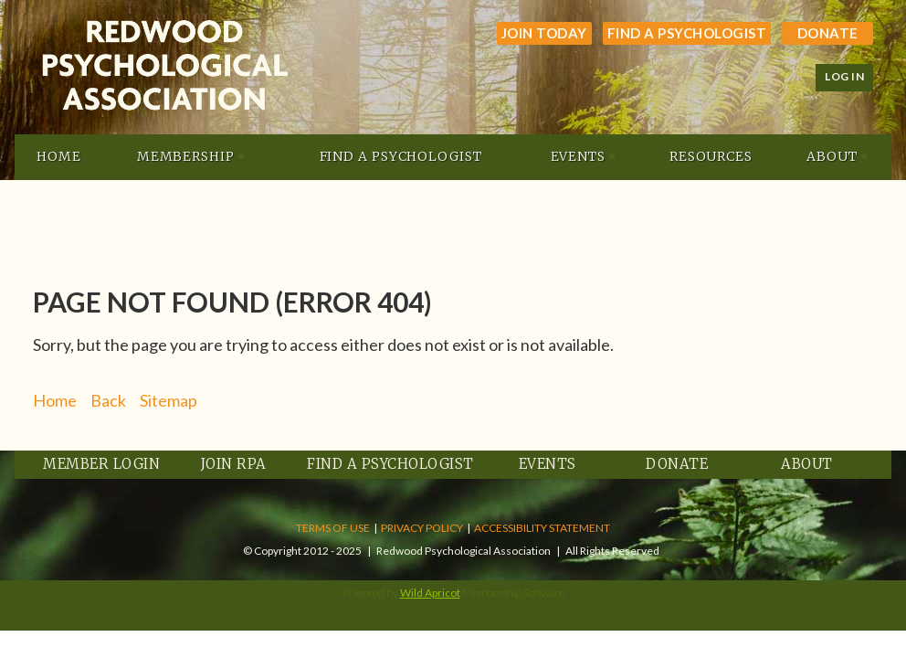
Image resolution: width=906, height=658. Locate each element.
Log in (844, 76)
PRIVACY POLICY (422, 528)
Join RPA (234, 463)
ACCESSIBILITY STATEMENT (542, 528)
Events (547, 463)
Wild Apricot (430, 593)
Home (55, 400)
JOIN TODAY (544, 33)
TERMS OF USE (333, 528)
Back (108, 400)
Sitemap (168, 400)
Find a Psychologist (687, 33)
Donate (828, 33)
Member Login (101, 463)
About (807, 463)
